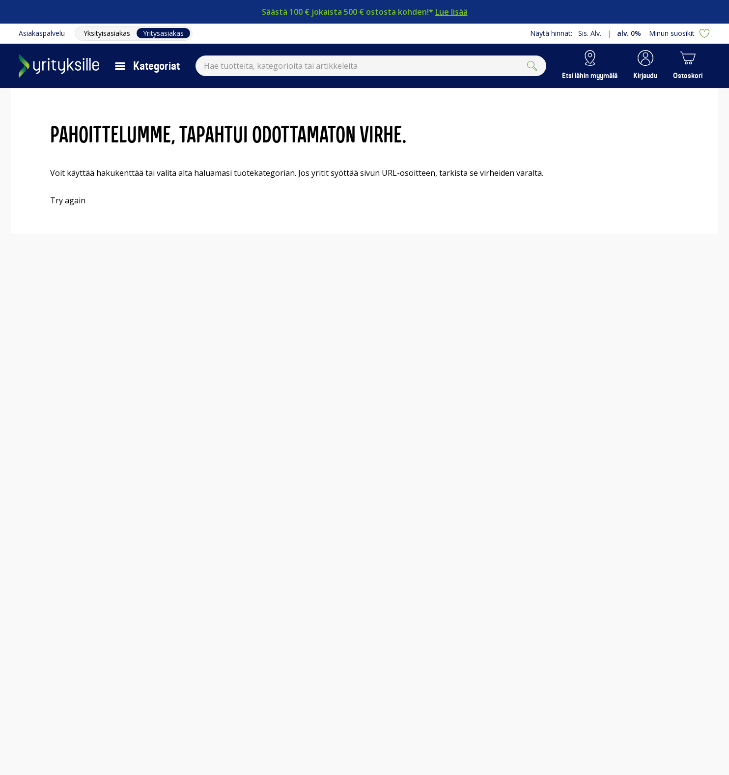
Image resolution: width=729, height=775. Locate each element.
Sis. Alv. (589, 33)
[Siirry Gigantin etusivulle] (59, 66)
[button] (645, 66)
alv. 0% (629, 33)
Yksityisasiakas (107, 33)
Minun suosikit (679, 33)
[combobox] (371, 65)
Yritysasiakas (163, 33)
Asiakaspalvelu (42, 33)
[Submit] (532, 66)
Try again (67, 200)
